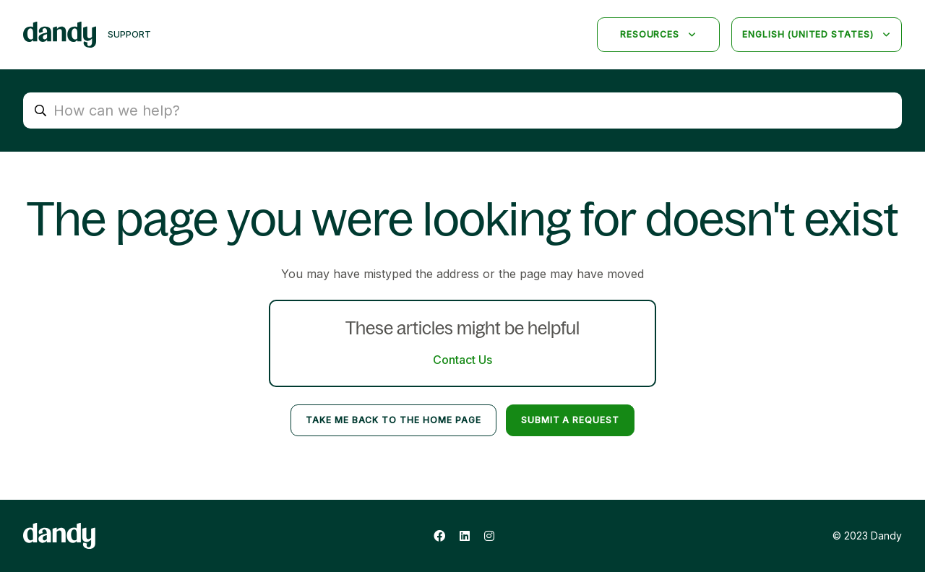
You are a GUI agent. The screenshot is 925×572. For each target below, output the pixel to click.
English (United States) (809, 34)
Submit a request (570, 420)
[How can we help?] (462, 110)
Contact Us (462, 359)
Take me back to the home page (393, 420)
